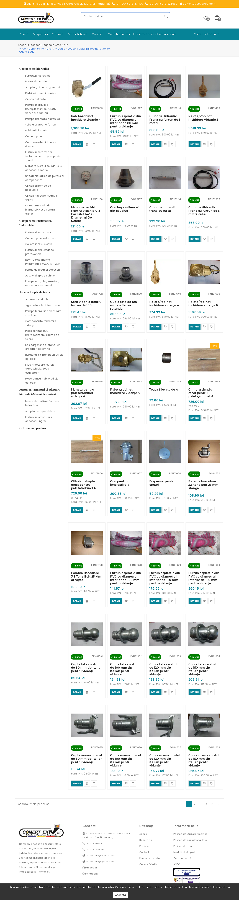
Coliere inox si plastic (39, 244)
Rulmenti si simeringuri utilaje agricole (44, 357)
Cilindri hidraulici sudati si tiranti (41, 198)
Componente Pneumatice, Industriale (35, 223)
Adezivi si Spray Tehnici (40, 275)
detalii (77, 143)
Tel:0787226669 (93, 833)
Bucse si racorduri (36, 81)
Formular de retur (150, 842)
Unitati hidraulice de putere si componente (44, 178)
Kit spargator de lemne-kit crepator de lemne (42, 347)
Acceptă (120, 895)
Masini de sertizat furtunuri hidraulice (42, 403)
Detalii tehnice (78, 34)
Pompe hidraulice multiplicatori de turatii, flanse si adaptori (40, 109)
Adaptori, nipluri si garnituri (42, 87)
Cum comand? (182, 842)
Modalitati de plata (185, 836)
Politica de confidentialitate (190, 823)
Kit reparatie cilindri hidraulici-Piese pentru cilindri (40, 210)
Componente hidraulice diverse (40, 144)
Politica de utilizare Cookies (190, 817)
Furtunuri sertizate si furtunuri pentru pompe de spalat (43, 156)
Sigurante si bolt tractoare (42, 305)
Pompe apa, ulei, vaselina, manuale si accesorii (42, 283)
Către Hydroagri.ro (206, 34)
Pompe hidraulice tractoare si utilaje (43, 313)
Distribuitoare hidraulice (40, 93)
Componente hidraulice (34, 68)
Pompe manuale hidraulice (43, 119)
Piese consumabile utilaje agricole (42, 380)
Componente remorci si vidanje (41, 323)
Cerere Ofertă (148, 848)
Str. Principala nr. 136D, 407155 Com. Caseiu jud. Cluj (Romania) (107, 819)
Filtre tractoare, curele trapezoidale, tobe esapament (40, 369)
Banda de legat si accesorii (43, 269)
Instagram (90, 857)
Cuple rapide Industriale (40, 238)
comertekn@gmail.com (98, 845)
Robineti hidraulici (36, 130)
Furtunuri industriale (38, 232)
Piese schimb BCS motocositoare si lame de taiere (42, 335)
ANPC (176, 848)
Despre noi (40, 34)
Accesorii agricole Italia (34, 292)
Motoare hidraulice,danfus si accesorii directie (43, 168)
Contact (98, 34)
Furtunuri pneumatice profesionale (39, 252)
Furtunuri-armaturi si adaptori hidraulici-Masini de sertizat (39, 392)
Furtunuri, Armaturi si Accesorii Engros (39, 419)
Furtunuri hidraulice (38, 76)
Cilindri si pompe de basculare (38, 188)
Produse (57, 34)
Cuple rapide (33, 136)
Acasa (24, 34)
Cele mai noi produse (33, 428)
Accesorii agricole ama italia (49, 45)
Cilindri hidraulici (36, 99)
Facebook (90, 851)
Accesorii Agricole (36, 299)
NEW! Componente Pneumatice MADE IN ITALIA (42, 262)
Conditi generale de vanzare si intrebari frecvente (142, 34)
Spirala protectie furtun (40, 124)
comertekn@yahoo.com (99, 839)
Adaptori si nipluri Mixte (40, 411)
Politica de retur (183, 830)
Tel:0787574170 (93, 827)
